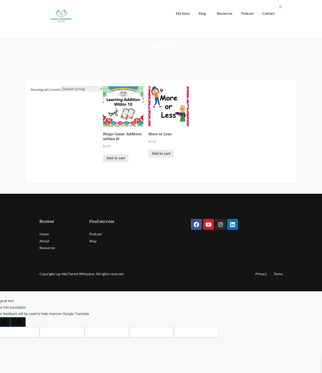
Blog (202, 13)
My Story (183, 13)
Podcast (247, 13)
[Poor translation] (18, 322)
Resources (224, 13)
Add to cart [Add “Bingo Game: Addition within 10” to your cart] (116, 158)
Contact (268, 13)
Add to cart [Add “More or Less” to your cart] (161, 153)
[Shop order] (82, 88)
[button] (203, 13)
